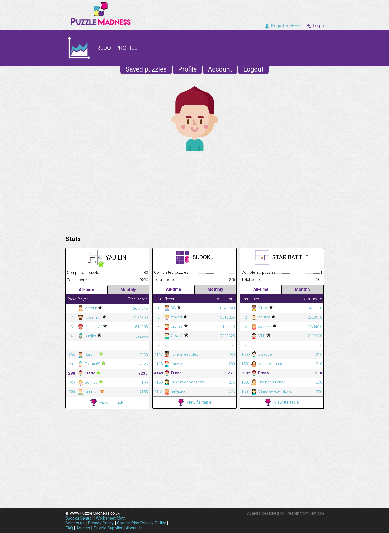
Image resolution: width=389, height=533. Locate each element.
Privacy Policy (101, 523)
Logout (253, 69)
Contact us (75, 523)
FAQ (69, 528)
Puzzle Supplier (108, 528)
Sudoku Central (79, 518)
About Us (134, 528)
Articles (83, 528)
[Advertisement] (194, 191)
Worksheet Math (111, 518)
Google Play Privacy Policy (141, 523)
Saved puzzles (146, 69)
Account (220, 69)
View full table (107, 402)
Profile (187, 69)
